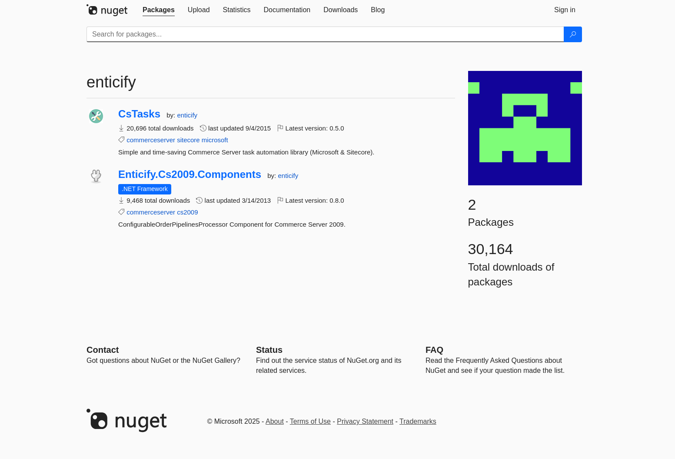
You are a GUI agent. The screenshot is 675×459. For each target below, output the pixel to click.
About (275, 421)
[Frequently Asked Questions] (434, 350)
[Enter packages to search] (325, 34)
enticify (187, 115)
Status (269, 350)
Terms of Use (310, 421)
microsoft (215, 140)
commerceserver (150, 140)
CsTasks (139, 114)
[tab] (158, 10)
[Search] (573, 34)
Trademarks (417, 421)
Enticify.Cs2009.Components (189, 174)
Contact (102, 350)
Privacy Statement (365, 421)
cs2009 (187, 212)
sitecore (188, 140)
